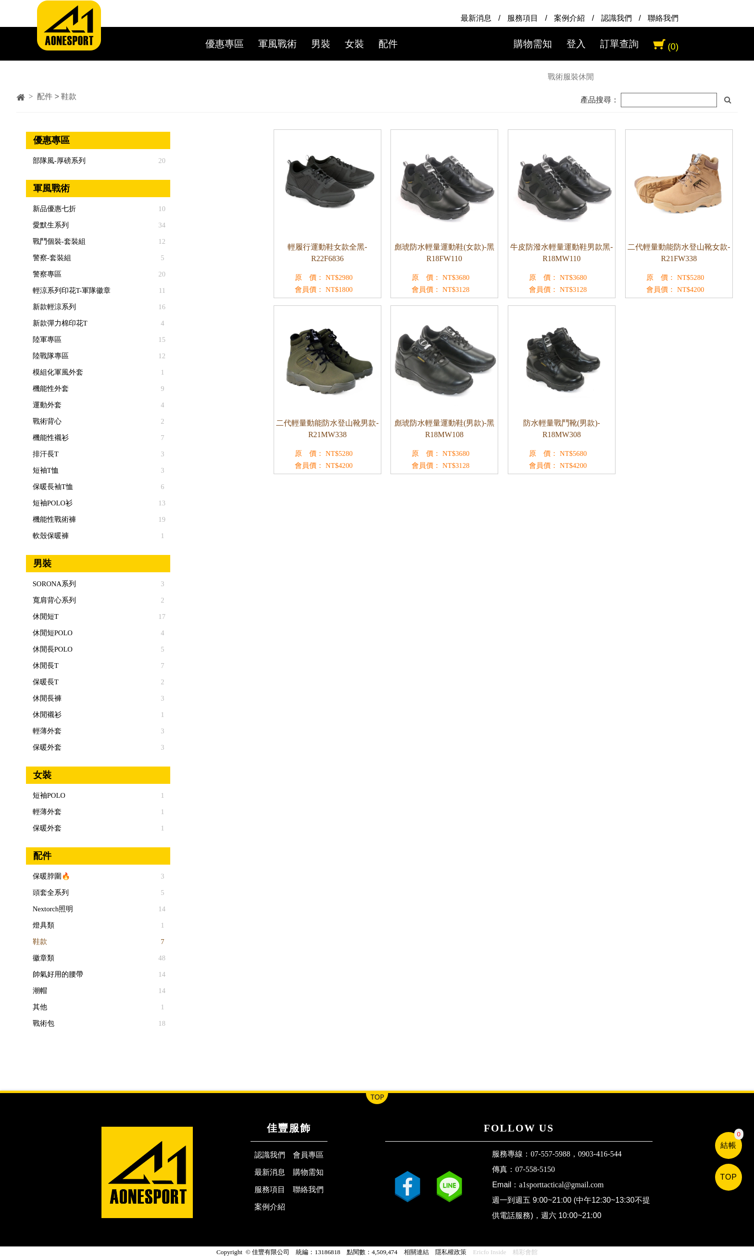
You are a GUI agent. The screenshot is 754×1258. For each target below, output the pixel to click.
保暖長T (45, 682)
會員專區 (308, 1155)
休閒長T (45, 665)
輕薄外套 (46, 731)
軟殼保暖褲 (50, 536)
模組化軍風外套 (57, 372)
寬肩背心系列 (53, 600)
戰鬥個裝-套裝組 (58, 241)
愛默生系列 (50, 225)
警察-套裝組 (51, 258)
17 (161, 616)
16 (161, 307)
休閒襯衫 (46, 714)
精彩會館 (525, 1252)
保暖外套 (46, 747)
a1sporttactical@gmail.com (561, 1185)
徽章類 (42, 958)
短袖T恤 (45, 470)
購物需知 (533, 44)
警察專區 (46, 274)
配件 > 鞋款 (56, 96)
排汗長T (45, 454)
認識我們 (616, 18)
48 (161, 958)
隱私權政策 (450, 1252)
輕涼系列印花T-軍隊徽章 (71, 290)
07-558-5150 (535, 1169)
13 (161, 503)
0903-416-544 (600, 1154)
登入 (576, 44)
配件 (388, 44)
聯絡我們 (663, 18)
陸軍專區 (46, 339)
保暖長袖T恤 (52, 487)
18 (161, 1023)
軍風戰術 (277, 44)
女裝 (354, 44)
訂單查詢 (619, 44)
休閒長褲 (46, 698)
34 (161, 225)
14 (161, 909)
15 (161, 339)
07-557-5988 (550, 1154)
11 (162, 290)
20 (161, 160)
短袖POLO (48, 795)
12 (161, 241)
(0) (673, 46)
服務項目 (522, 18)
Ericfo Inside (489, 1252)
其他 (39, 1007)
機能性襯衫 (50, 437)
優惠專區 (224, 44)
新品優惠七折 (53, 209)
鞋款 (39, 941)
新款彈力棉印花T (59, 323)
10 (161, 209)
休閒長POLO (52, 649)
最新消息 (476, 18)
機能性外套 (50, 388)
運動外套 (46, 405)
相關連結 (416, 1252)
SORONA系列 (53, 584)
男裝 (320, 44)
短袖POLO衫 (52, 503)
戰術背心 (46, 421)
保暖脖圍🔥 (50, 876)
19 (161, 519)
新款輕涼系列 (53, 307)
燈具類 (42, 925)
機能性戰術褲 (53, 519)
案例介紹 (569, 18)
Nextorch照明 (52, 909)
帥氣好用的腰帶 (57, 974)
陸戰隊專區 (50, 356)
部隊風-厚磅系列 (58, 160)
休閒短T (45, 616)
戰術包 (42, 1023)
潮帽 (39, 990)
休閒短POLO (52, 633)
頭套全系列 (50, 892)
